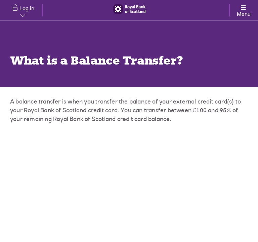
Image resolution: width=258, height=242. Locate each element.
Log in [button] (26, 11)
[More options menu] (243, 9)
